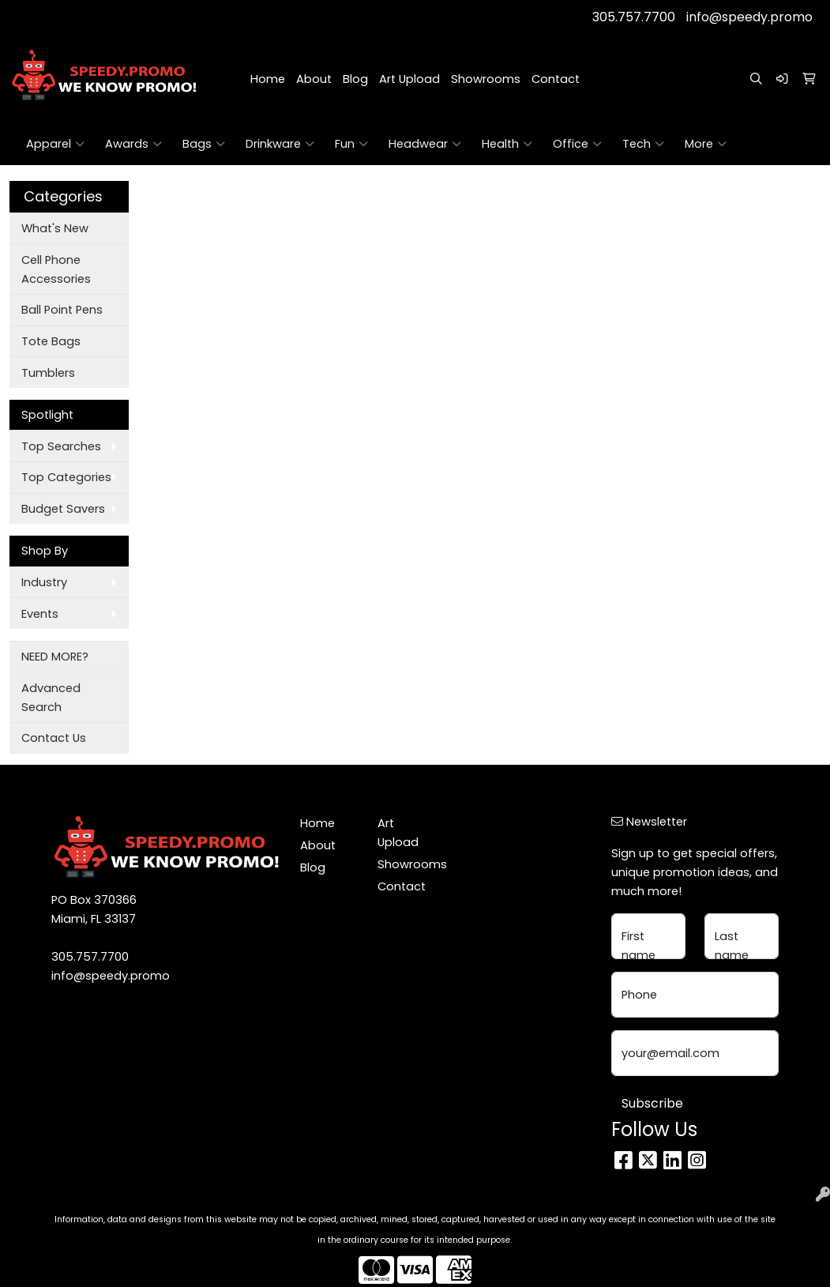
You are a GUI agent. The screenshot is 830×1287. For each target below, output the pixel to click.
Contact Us (53, 738)
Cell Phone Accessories (56, 269)
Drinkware (280, 143)
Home (267, 79)
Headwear (425, 143)
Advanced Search (51, 697)
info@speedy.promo (749, 17)
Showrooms (485, 79)
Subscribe (652, 1103)
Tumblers (48, 373)
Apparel (55, 143)
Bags (203, 143)
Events (39, 614)
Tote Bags (51, 341)
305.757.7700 (633, 17)
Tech (643, 143)
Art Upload (409, 79)
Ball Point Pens (62, 310)
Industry (44, 582)
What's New (54, 228)
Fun (351, 143)
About (314, 79)
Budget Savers (63, 509)
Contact (555, 79)
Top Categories (66, 477)
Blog (355, 79)
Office (577, 143)
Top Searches (61, 446)
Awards (133, 143)
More (706, 143)
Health (507, 143)
